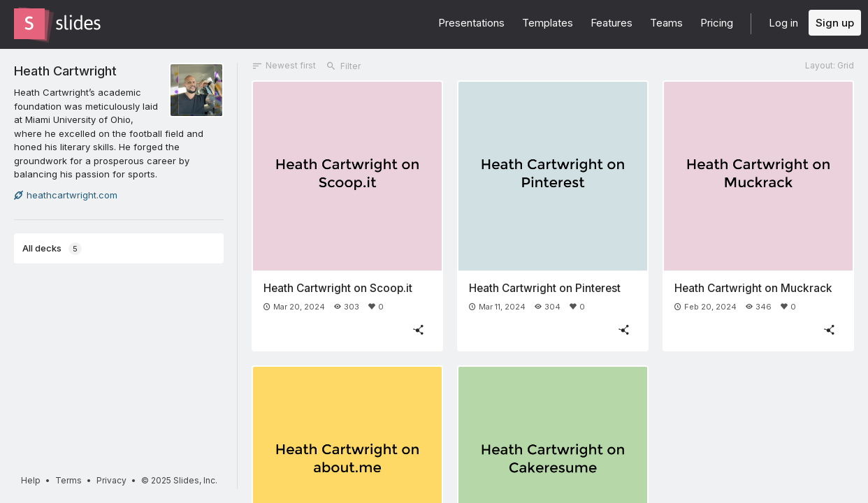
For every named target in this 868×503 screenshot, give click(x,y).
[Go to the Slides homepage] (29, 23)
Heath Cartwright (65, 70)
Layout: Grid (829, 65)
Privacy (111, 480)
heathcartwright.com (65, 195)
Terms (68, 480)
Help (31, 480)
